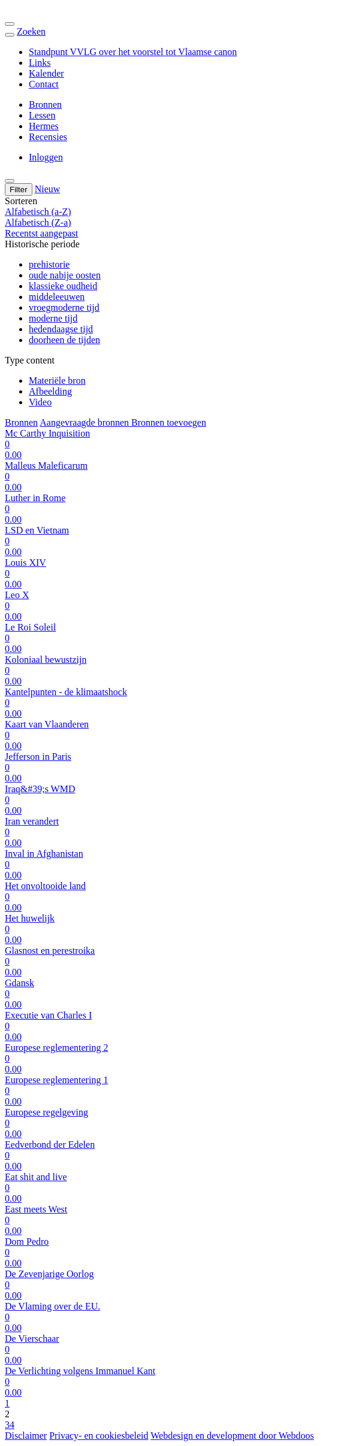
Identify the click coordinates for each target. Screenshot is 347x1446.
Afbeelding (50, 391)
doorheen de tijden (64, 340)
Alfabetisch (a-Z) (38, 212)
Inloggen (46, 157)
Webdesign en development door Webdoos (232, 1435)
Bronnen (45, 104)
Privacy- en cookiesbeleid (98, 1435)
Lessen (42, 115)
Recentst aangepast (41, 233)
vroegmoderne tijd (64, 307)
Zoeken (31, 31)
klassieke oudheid (63, 286)
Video (40, 402)
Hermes (44, 126)
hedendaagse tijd (61, 329)
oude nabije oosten (65, 275)
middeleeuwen (57, 297)
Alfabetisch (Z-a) (38, 222)
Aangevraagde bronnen (85, 422)
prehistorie (49, 264)
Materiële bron (57, 380)
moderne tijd (53, 318)
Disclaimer (26, 1435)
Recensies (48, 137)
